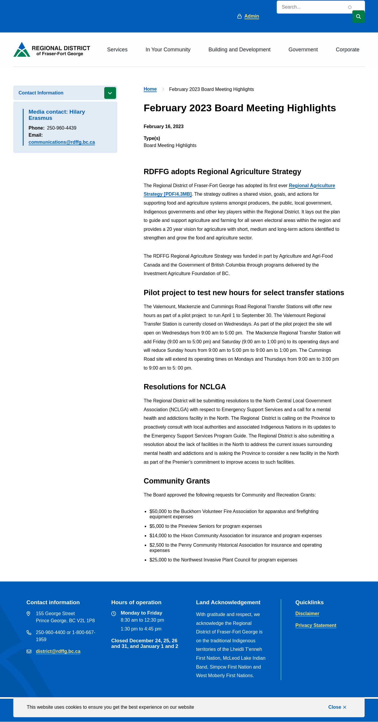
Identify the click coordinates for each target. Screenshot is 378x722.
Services (117, 50)
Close (334, 707)
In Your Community (168, 50)
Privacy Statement (315, 625)
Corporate (347, 50)
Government (303, 50)
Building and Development (239, 50)
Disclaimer (307, 613)
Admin (252, 16)
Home (150, 89)
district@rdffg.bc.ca (58, 651)
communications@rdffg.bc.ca (62, 142)
